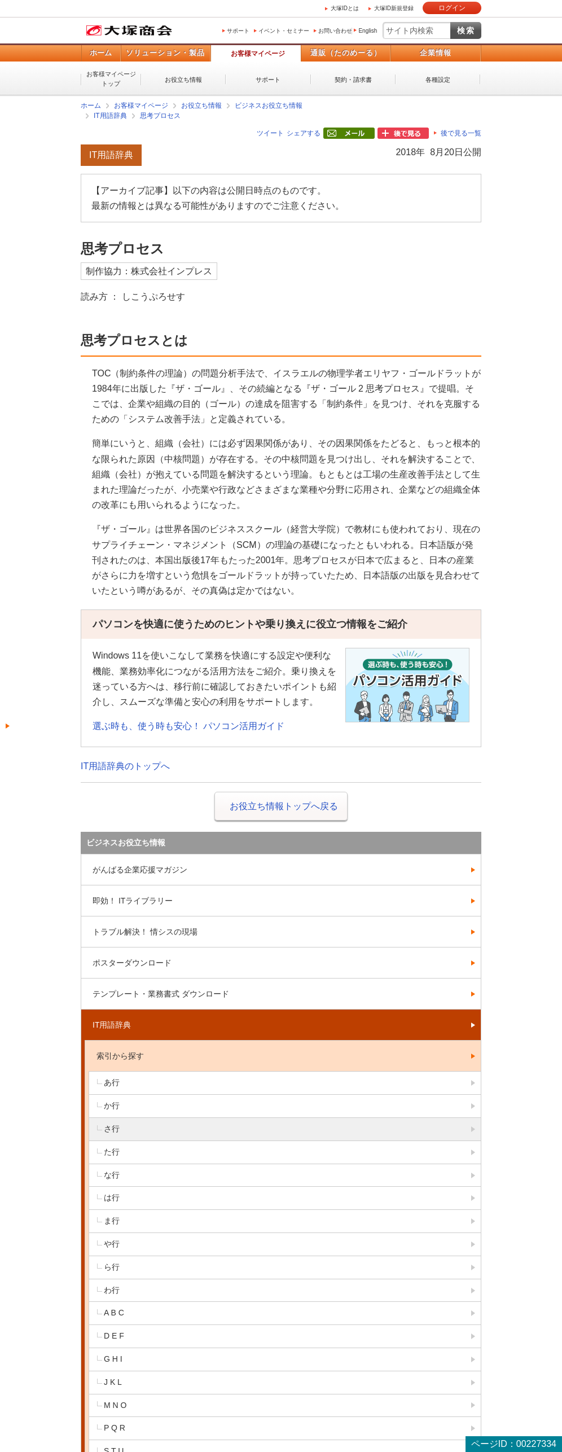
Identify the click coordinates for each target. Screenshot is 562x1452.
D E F (114, 1335)
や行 (112, 1243)
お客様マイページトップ (111, 79)
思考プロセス (160, 116)
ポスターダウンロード (132, 962)
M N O (115, 1405)
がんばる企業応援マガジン (140, 869)
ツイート (270, 133)
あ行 (112, 1082)
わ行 (112, 1290)
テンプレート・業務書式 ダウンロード (161, 993)
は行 (112, 1197)
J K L (113, 1382)
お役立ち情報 (183, 79)
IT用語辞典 (110, 116)
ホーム (101, 53)
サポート (238, 31)
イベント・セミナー (283, 31)
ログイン (452, 8)
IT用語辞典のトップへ (125, 766)
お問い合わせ (335, 31)
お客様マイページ (258, 54)
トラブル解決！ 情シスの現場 (145, 931)
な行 (112, 1174)
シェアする (303, 133)
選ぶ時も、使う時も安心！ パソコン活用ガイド (188, 726)
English (367, 31)
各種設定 (437, 79)
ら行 (112, 1266)
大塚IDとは (345, 8)
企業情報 (435, 53)
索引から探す (120, 1055)
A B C (114, 1312)
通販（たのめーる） (345, 53)
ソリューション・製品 (165, 53)
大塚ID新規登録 (394, 8)
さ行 (112, 1128)
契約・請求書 (353, 79)
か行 (112, 1105)
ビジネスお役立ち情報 (268, 105)
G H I (113, 1358)
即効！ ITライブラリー (133, 900)
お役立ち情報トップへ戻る (284, 806)
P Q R (114, 1427)
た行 (112, 1151)
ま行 (112, 1220)
